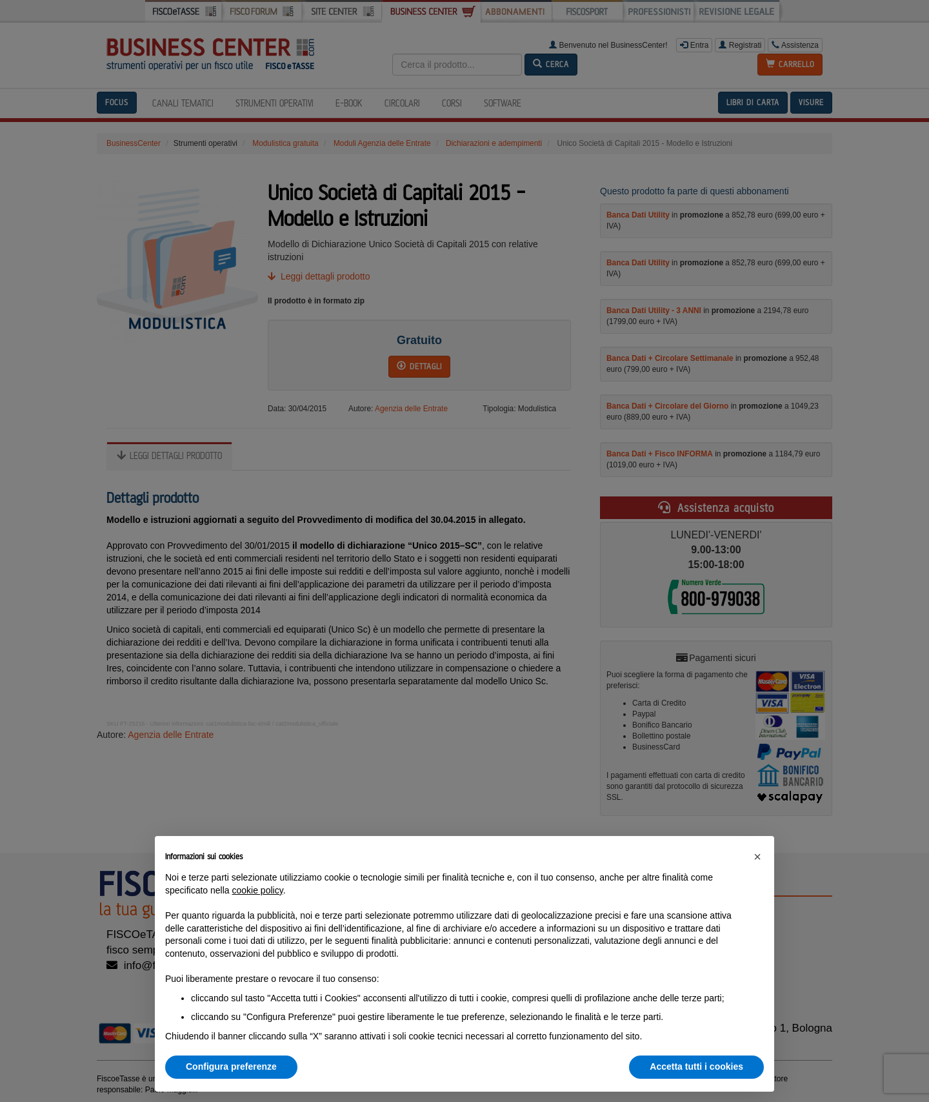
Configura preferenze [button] (231, 1066)
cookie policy (257, 890)
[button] (757, 856)
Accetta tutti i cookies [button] (696, 1066)
